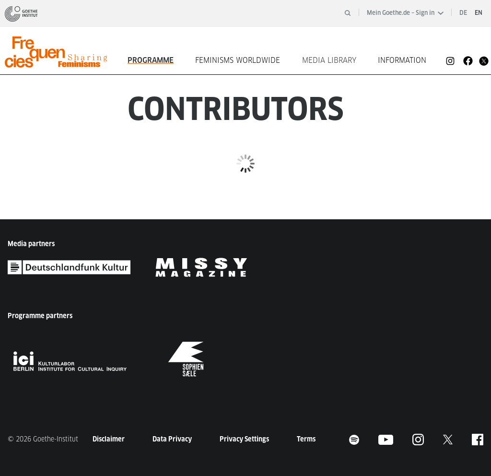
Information (402, 60)
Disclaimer (109, 439)
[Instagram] (450, 60)
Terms (306, 439)
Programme (151, 60)
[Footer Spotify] (354, 439)
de (463, 12)
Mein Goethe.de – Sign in (405, 12)
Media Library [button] (329, 60)
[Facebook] (468, 60)
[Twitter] (484, 60)
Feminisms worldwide (237, 60)
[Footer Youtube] (386, 439)
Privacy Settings (244, 439)
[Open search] (347, 13)
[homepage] (61, 52)
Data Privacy (172, 439)
